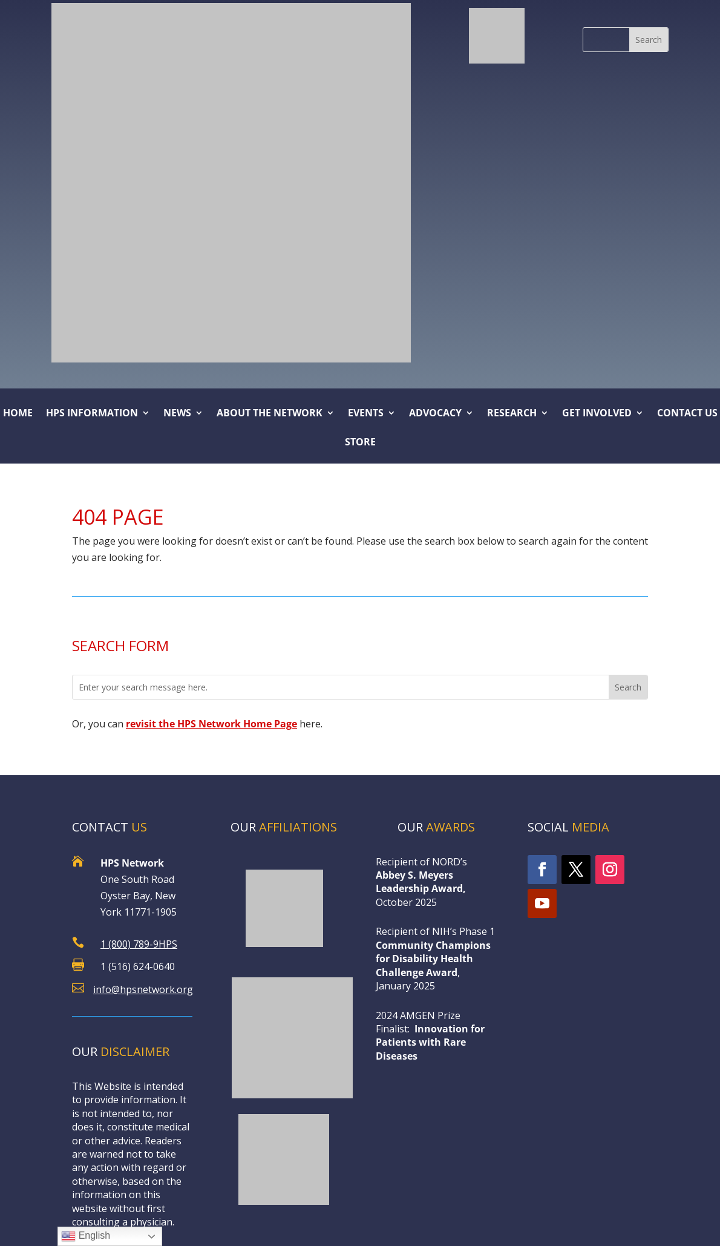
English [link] (85, 1236)
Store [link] (360, 443)
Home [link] (18, 413)
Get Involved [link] (597, 413)
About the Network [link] (269, 413)
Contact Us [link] (687, 413)
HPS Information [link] (92, 413)
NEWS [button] (177, 413)
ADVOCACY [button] (435, 413)
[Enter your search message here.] (341, 687)
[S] (606, 39)
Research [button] (512, 413)
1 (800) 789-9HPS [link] (138, 944)
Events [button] (366, 413)
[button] (648, 39)
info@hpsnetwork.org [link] (143, 989)
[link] (496, 36)
